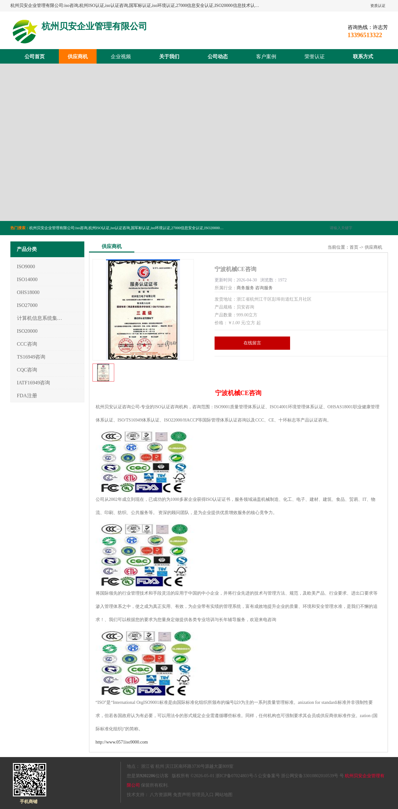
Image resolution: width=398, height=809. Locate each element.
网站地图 (224, 794)
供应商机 (78, 56)
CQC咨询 (27, 369)
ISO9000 (26, 266)
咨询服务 (264, 288)
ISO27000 (27, 305)
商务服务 (245, 288)
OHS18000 (28, 292)
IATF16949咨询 (33, 382)
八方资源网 (161, 794)
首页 (354, 247)
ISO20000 (27, 331)
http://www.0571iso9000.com (122, 742)
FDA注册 (27, 395)
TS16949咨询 (31, 356)
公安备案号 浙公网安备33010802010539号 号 (301, 775)
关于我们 (169, 56)
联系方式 (363, 56)
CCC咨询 (27, 344)
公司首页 (35, 56)
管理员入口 (203, 794)
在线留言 (252, 343)
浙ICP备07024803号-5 (236, 775)
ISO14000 (27, 279)
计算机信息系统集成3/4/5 (40, 318)
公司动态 (218, 56)
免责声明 (182, 794)
